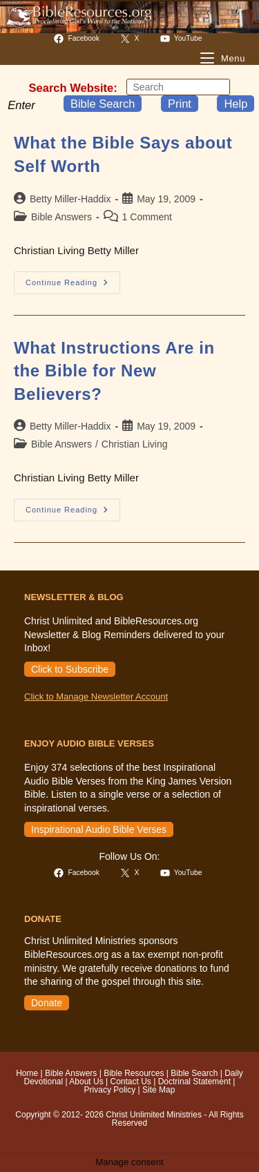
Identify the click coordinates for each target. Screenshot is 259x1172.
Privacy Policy (110, 1090)
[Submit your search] (216, 87)
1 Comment (147, 216)
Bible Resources (134, 1073)
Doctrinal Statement (194, 1081)
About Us (86, 1081)
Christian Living (135, 444)
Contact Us (130, 1081)
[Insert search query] (178, 87)
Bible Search (102, 103)
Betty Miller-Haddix (70, 198)
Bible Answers (61, 216)
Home (27, 1073)
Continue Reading (73, 286)
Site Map (158, 1090)
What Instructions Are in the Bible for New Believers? (114, 370)
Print (179, 103)
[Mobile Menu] (222, 58)
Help (235, 103)
